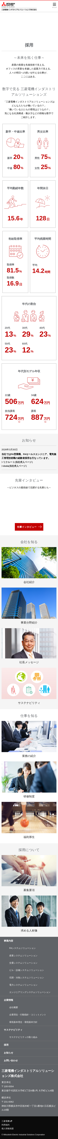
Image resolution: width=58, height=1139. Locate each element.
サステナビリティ (13, 1029)
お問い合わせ (11, 1060)
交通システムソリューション (23, 963)
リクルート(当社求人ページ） (18, 462)
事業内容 (8, 940)
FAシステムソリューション (22, 948)
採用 (6, 1044)
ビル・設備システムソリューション (26, 970)
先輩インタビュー (27, 527)
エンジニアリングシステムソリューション (29, 992)
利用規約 (6, 1125)
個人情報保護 (8, 1128)
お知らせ (8, 1052)
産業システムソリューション (23, 955)
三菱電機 (7, 1121)
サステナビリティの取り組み (23, 1037)
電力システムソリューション (23, 985)
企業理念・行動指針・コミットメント (27, 1014)
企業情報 (8, 1000)
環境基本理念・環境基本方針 (23, 1022)
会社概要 (13, 1007)
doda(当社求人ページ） (15, 466)
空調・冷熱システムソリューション (26, 977)
